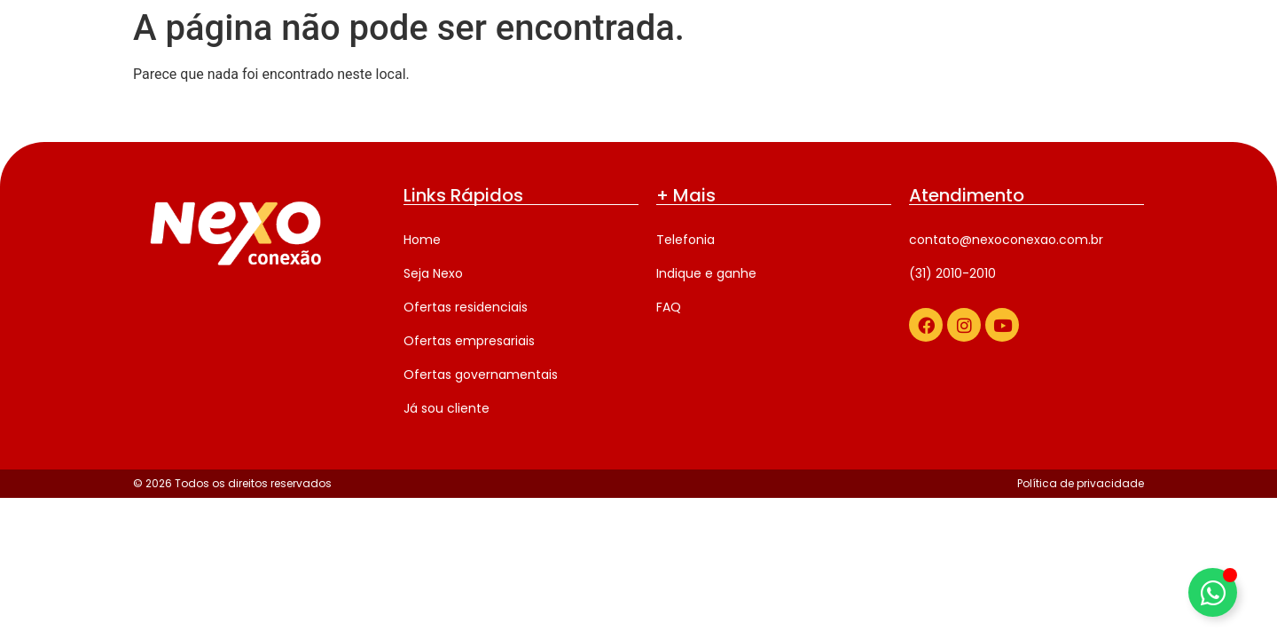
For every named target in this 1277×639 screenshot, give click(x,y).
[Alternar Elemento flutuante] (1212, 592)
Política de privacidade (1080, 483)
